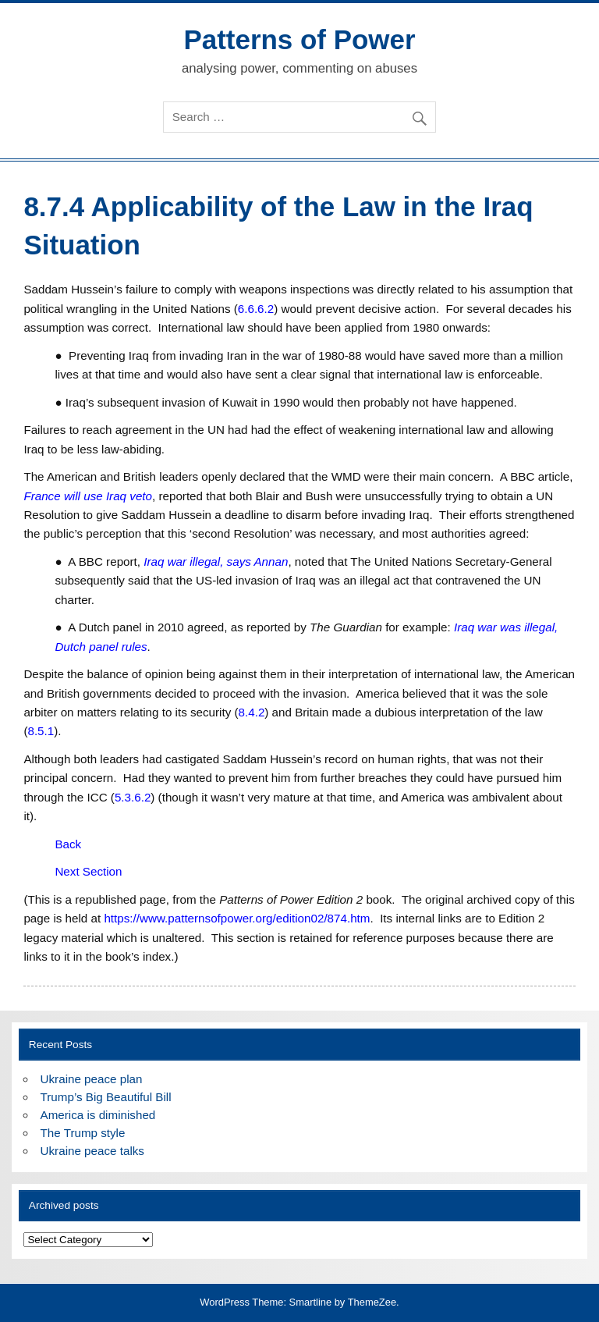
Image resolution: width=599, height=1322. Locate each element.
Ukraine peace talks (92, 1150)
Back (68, 844)
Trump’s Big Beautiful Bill (106, 1096)
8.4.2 (252, 712)
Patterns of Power (299, 39)
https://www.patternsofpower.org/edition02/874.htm (237, 918)
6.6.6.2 (256, 308)
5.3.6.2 (133, 797)
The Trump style (83, 1132)
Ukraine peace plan (92, 1079)
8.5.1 (40, 730)
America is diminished (98, 1114)
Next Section (88, 871)
